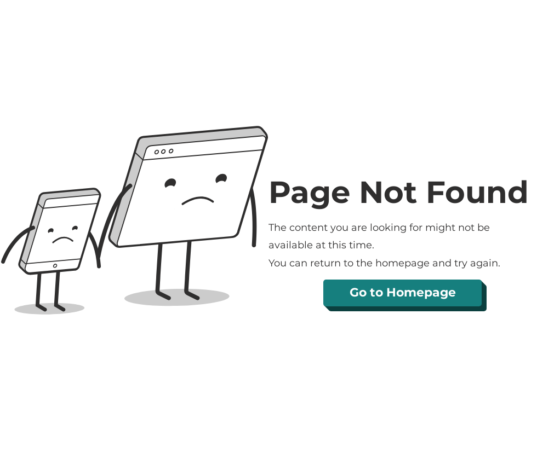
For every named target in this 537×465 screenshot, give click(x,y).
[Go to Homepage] (402, 293)
